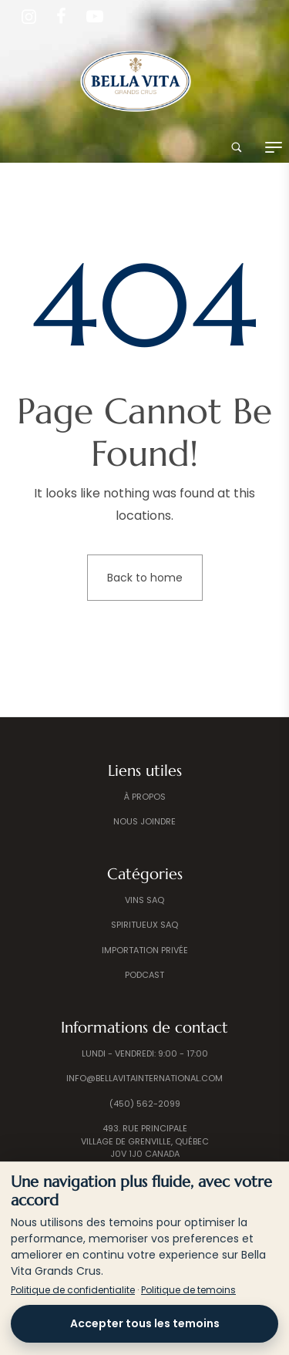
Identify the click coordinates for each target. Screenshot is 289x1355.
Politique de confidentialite (73, 1289)
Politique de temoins (188, 1289)
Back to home (145, 577)
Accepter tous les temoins (145, 1323)
